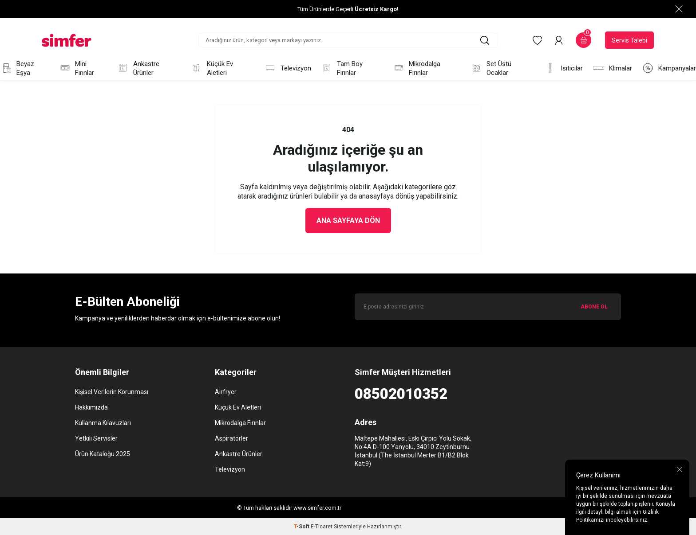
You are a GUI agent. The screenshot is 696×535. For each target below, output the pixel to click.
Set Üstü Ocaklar (491, 68)
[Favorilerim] (537, 40)
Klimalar (612, 68)
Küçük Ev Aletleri (211, 68)
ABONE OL (594, 307)
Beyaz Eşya (17, 68)
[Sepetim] (583, 40)
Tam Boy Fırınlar (342, 68)
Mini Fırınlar (77, 68)
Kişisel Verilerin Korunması (111, 391)
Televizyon (287, 68)
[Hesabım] (558, 40)
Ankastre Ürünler (138, 68)
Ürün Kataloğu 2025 (102, 453)
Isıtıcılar (563, 68)
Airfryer (226, 391)
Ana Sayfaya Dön (348, 220)
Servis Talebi (629, 40)
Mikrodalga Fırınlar (417, 68)
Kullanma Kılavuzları (103, 422)
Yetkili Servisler (96, 438)
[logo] (66, 40)
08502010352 (401, 393)
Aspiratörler (231, 438)
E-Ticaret (321, 526)
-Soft (302, 526)
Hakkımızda (91, 407)
